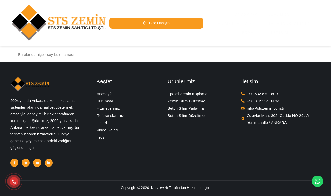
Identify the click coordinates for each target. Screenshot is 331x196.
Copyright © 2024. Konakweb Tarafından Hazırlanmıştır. (165, 188)
